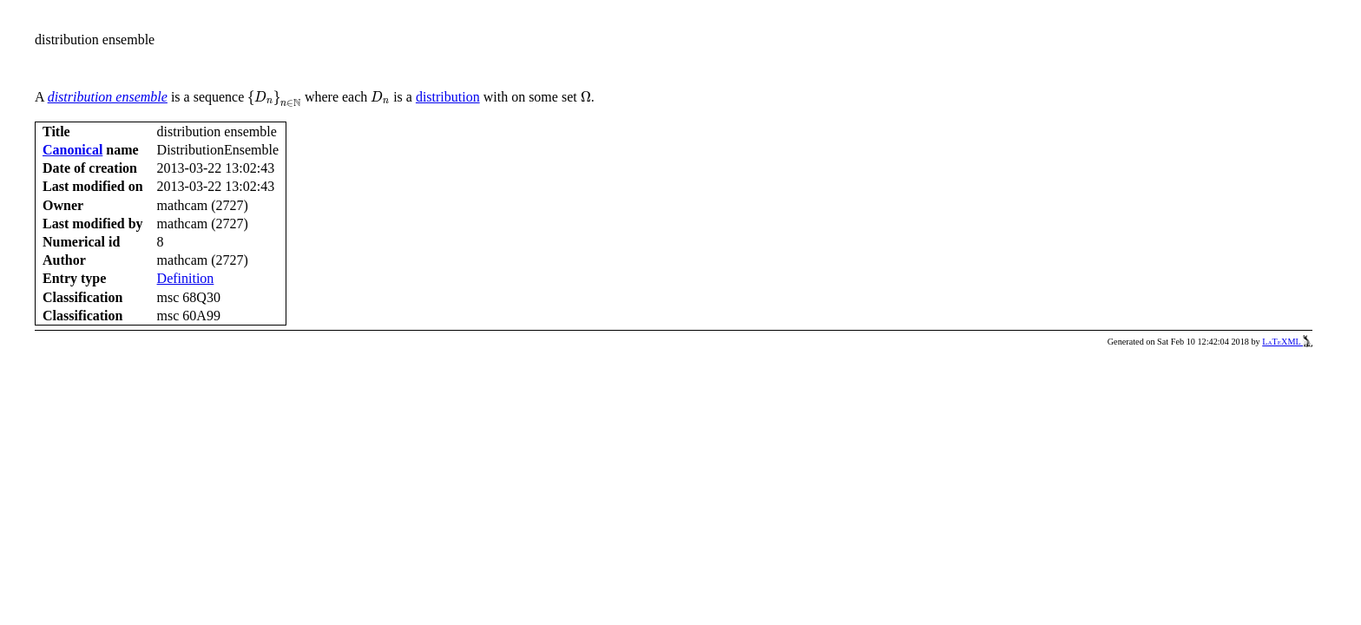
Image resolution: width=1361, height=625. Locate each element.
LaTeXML (1287, 341)
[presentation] (274, 99)
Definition (185, 278)
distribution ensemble (108, 96)
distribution (448, 96)
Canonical (72, 149)
